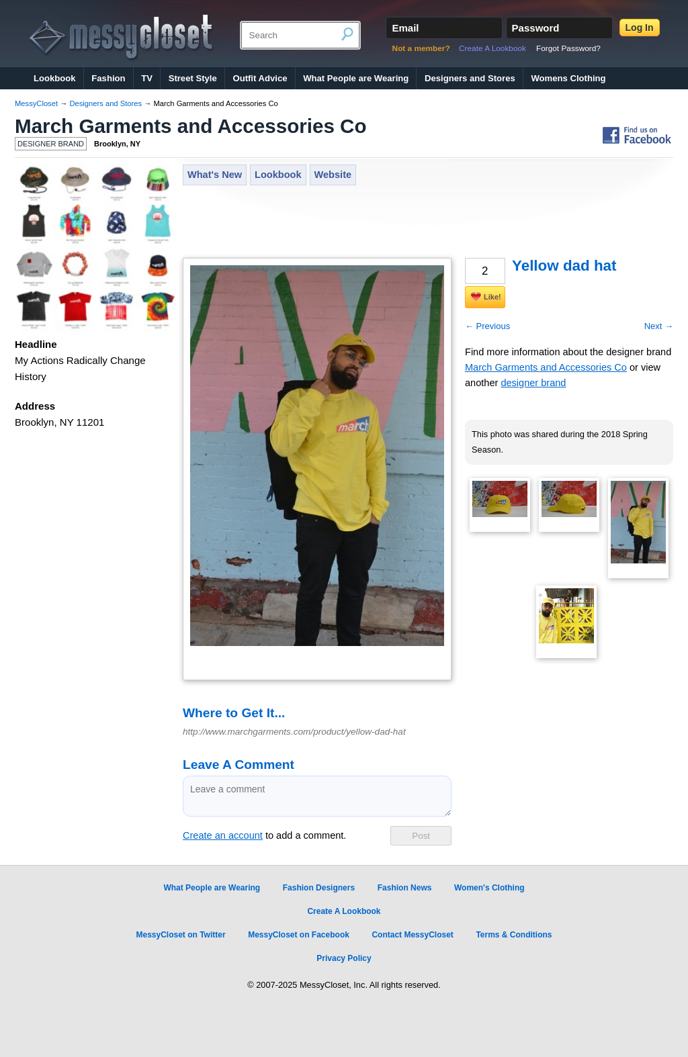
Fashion (108, 78)
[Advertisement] (427, 223)
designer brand (533, 382)
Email (405, 28)
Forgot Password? (568, 48)
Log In (640, 27)
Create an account (223, 835)
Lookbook (55, 78)
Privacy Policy (343, 958)
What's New (214, 174)
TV (147, 78)
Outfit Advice (259, 78)
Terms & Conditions (514, 934)
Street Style (193, 78)
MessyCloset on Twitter (180, 934)
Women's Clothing (489, 887)
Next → (658, 326)
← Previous (487, 326)
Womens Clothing (568, 78)
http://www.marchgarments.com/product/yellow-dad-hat (294, 732)
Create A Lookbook (492, 48)
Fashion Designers (319, 887)
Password (536, 28)
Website (333, 174)
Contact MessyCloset (412, 934)
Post (421, 836)
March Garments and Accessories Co (191, 126)
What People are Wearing (355, 78)
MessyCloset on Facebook (298, 934)
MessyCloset (36, 103)
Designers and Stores (470, 78)
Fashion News (405, 887)
